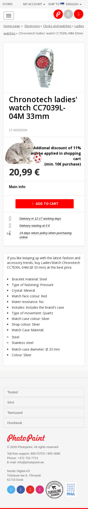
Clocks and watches (57, 26)
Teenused (15, 413)
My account (34, 4)
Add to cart (44, 203)
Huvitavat (15, 423)
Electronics (32, 26)
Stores (7, 4)
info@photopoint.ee (30, 462)
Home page (12, 26)
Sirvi (11, 402)
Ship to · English (64, 4)
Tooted (13, 392)
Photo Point (28, 438)
